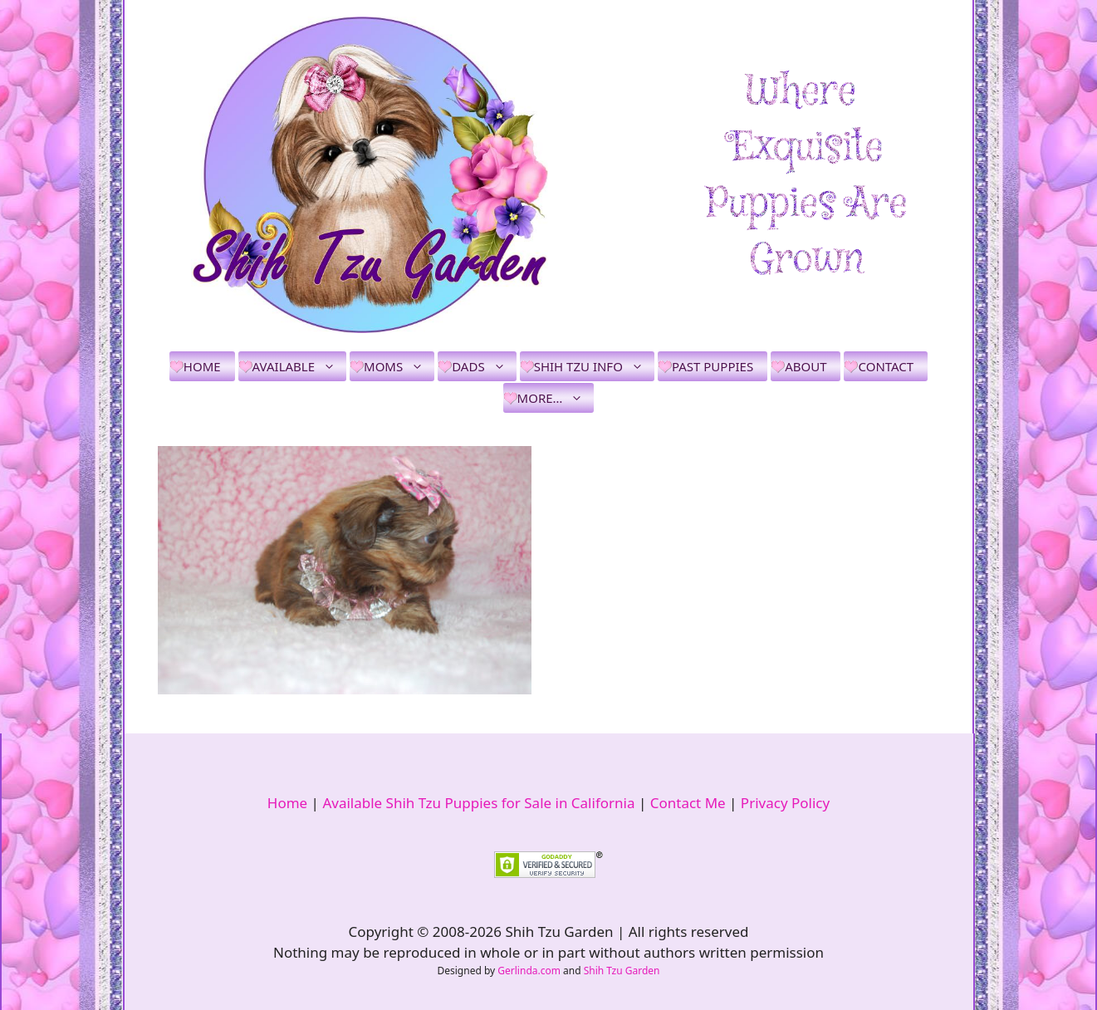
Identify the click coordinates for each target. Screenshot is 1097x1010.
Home (202, 366)
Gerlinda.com (529, 970)
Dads (484, 366)
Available (299, 366)
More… (556, 398)
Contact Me (688, 802)
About (805, 366)
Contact (885, 366)
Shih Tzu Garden (622, 970)
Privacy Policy (785, 802)
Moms (399, 366)
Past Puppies (712, 366)
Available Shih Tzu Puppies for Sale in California (478, 802)
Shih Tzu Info (594, 366)
